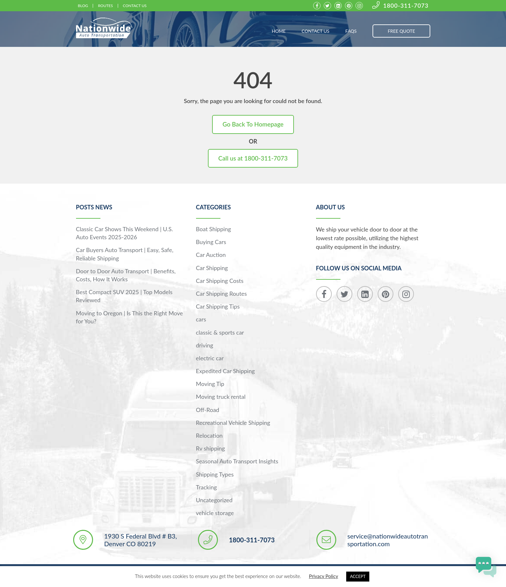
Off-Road (207, 409)
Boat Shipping (213, 228)
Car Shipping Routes (221, 293)
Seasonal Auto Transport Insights (237, 461)
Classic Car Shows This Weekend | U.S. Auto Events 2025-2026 (124, 233)
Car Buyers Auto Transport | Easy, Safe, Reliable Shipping (125, 253)
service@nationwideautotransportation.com (387, 540)
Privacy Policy (323, 576)
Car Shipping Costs (220, 280)
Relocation (209, 435)
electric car (210, 358)
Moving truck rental (221, 396)
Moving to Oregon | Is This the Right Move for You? (129, 317)
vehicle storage (215, 512)
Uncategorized (214, 500)
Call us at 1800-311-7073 (252, 158)
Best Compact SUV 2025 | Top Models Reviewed (124, 295)
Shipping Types (215, 474)
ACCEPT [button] (358, 576)
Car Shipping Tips (218, 306)
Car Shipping (212, 267)
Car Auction (211, 254)
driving (204, 345)
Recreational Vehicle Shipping (233, 422)
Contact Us (135, 6)
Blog (83, 6)
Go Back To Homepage (252, 124)
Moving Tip (210, 383)
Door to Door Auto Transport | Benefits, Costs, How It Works (126, 275)
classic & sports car (220, 332)
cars (201, 319)
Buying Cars (211, 241)
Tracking (206, 487)
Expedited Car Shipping (225, 370)
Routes (105, 6)
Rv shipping (210, 448)
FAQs (350, 31)
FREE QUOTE (401, 31)
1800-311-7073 (400, 5)
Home (279, 31)
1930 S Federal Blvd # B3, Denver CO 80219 (140, 540)
